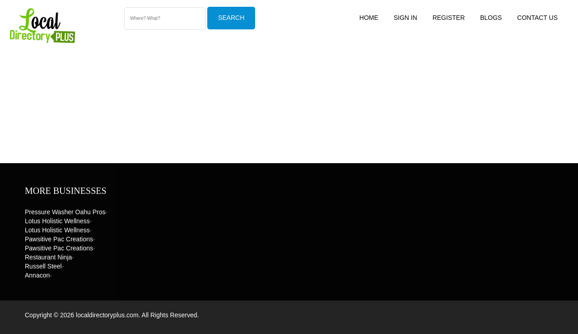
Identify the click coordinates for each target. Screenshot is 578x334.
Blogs (491, 17)
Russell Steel (43, 266)
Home (368, 17)
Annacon (37, 275)
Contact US (537, 17)
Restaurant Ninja (48, 257)
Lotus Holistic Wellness (57, 221)
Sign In (405, 17)
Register (449, 17)
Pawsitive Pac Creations (59, 239)
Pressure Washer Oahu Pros (65, 212)
